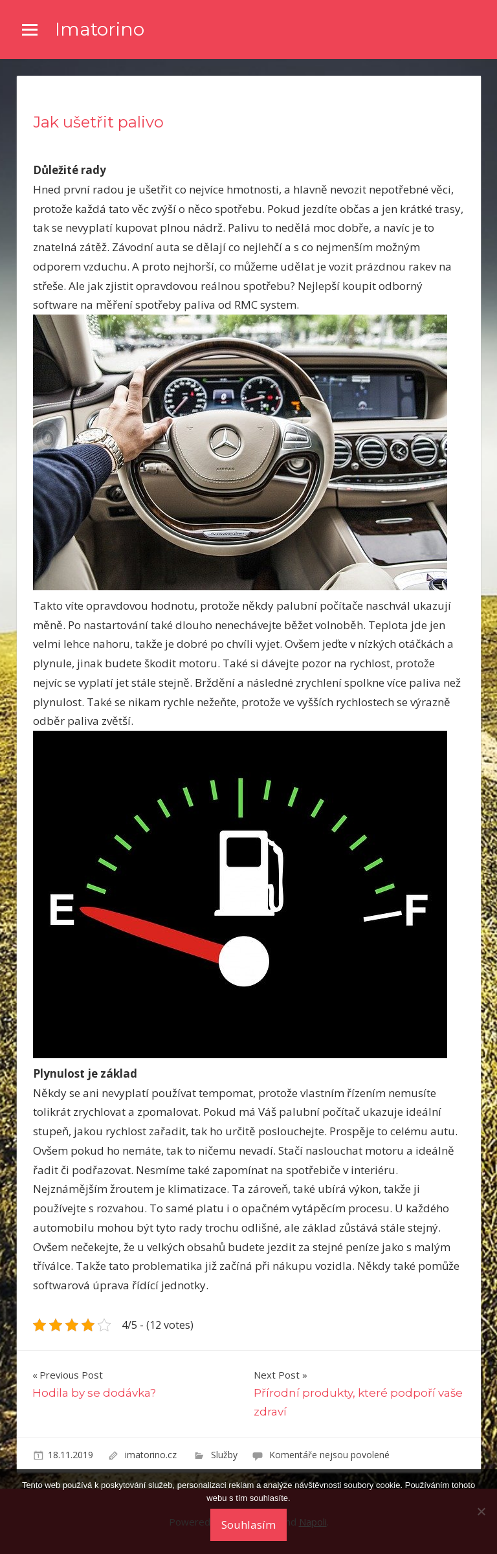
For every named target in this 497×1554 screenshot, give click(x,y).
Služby (224, 1455)
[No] (480, 1511)
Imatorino (99, 29)
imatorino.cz (152, 1455)
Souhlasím (248, 1524)
